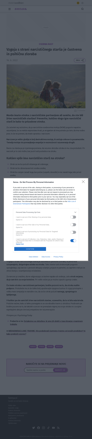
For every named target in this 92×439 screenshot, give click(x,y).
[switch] (73, 217)
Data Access (46, 257)
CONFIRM (30, 249)
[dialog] (46, 219)
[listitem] (46, 212)
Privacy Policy (58, 257)
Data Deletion (33, 257)
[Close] (84, 182)
